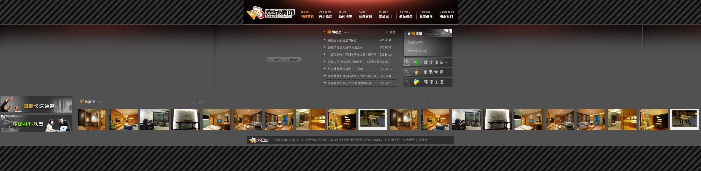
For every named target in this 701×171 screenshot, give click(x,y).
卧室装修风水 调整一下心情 (345, 69)
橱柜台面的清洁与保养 (342, 40)
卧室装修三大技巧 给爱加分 (345, 47)
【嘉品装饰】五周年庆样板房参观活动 (352, 54)
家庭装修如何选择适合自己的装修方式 (352, 76)
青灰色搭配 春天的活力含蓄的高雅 (350, 83)
